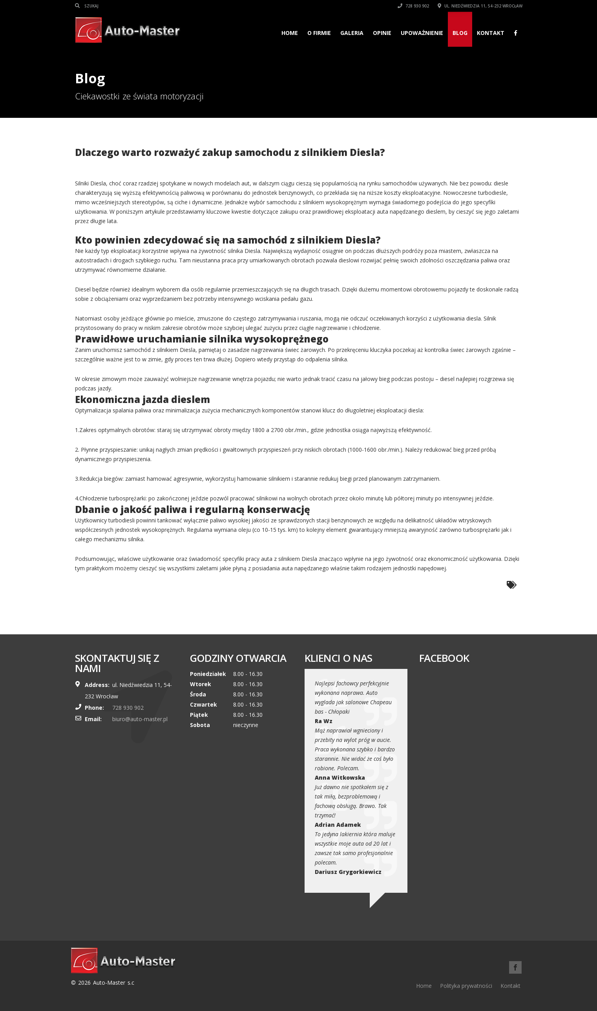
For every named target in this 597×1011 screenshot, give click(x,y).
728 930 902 (413, 6)
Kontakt (490, 33)
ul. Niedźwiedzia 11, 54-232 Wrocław (480, 6)
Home (289, 33)
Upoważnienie (422, 33)
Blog (460, 33)
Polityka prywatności (466, 985)
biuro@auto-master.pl (140, 719)
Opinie (382, 33)
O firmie (319, 33)
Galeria (351, 33)
